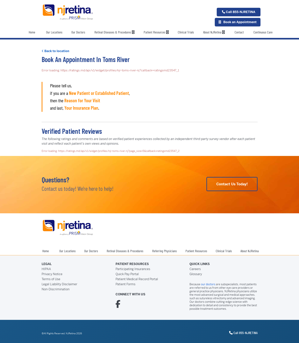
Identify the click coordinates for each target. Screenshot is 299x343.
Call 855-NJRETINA (238, 12)
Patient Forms (125, 284)
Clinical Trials (186, 32)
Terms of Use (51, 279)
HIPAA (46, 269)
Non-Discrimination (55, 289)
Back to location (55, 51)
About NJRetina (214, 32)
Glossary (195, 274)
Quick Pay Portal (127, 274)
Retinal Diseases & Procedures (125, 251)
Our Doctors (78, 32)
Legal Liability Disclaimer (59, 284)
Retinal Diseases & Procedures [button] (114, 32)
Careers (195, 269)
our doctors (208, 284)
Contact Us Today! (232, 184)
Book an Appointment (238, 22)
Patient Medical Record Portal (137, 279)
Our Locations (54, 32)
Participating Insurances (133, 269)
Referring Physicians (164, 251)
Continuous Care (263, 32)
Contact (239, 32)
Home (32, 32)
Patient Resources (156, 32)
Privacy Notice (52, 274)
